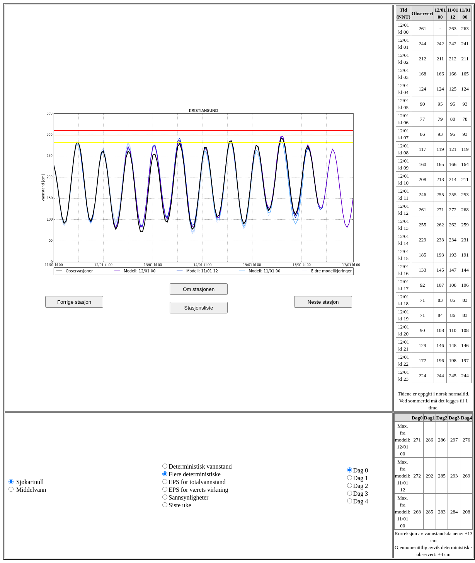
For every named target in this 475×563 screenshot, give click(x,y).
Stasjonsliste (198, 308)
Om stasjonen (199, 289)
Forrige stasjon (74, 302)
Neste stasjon (323, 302)
